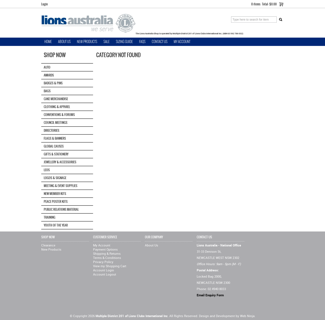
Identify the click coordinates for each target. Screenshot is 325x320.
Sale (106, 41)
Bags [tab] (47, 91)
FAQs (142, 41)
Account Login (103, 270)
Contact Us (159, 41)
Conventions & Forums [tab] (59, 114)
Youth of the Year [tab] (56, 225)
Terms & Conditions (107, 258)
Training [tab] (49, 217)
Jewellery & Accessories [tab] (60, 162)
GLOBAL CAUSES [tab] (54, 146)
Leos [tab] (47, 169)
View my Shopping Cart (109, 266)
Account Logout (104, 274)
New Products (87, 41)
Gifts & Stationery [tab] (56, 154)
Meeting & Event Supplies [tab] (60, 185)
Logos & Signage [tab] (55, 177)
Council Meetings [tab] (55, 122)
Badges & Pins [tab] (53, 83)
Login (44, 4)
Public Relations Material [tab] (61, 209)
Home (48, 41)
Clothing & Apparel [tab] (57, 106)
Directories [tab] (51, 130)
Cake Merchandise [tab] (56, 98)
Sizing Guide (124, 41)
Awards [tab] (49, 75)
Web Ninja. (247, 316)
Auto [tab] (47, 67)
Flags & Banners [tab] (55, 138)
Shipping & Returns (107, 253)
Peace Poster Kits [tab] (56, 201)
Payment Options (105, 249)
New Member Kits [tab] (55, 193)
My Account (182, 41)
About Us (64, 41)
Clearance (48, 245)
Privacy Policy (103, 262)
